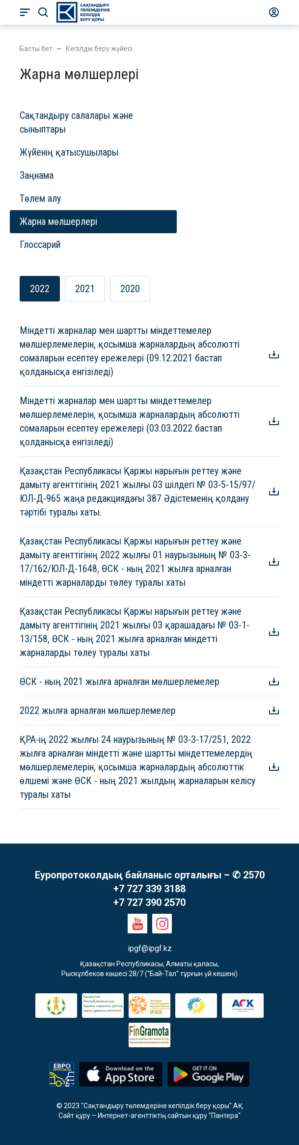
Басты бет (36, 49)
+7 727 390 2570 (149, 902)
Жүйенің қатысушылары (69, 152)
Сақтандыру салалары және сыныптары (76, 122)
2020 (130, 289)
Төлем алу (40, 198)
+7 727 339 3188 (149, 889)
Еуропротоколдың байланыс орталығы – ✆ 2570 (150, 875)
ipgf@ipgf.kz (150, 948)
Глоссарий (40, 244)
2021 (85, 289)
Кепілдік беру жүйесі (99, 49)
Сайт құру (74, 1115)
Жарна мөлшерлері (58, 221)
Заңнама (37, 175)
